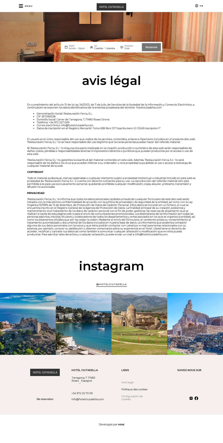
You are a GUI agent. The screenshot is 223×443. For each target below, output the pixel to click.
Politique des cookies (134, 389)
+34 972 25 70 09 (82, 393)
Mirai (121, 424)
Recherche (151, 47)
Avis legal (127, 382)
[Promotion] (132, 48)
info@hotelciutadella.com (88, 399)
